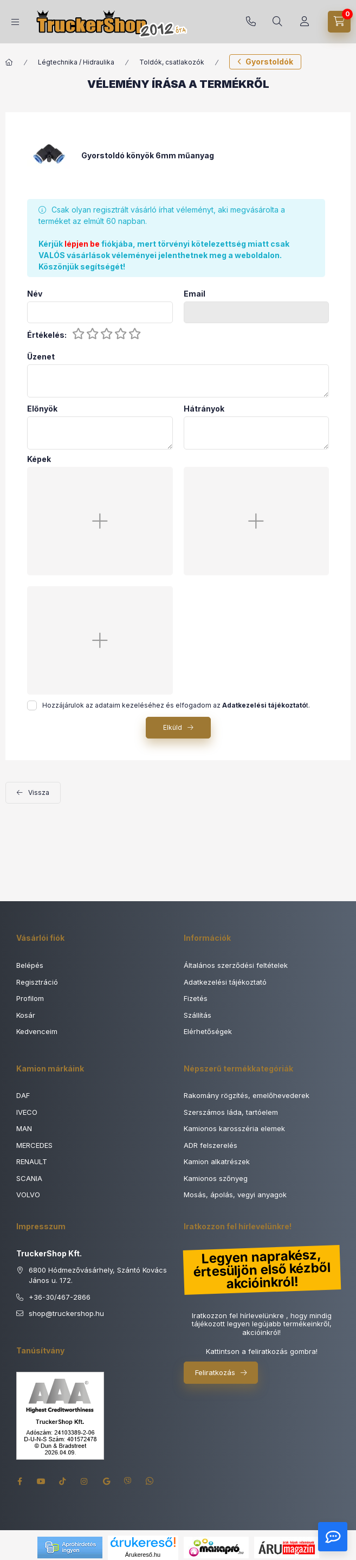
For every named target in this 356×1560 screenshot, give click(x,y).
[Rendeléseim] (304, 22)
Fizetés (196, 998)
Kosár (25, 1015)
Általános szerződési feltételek (236, 965)
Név (34, 294)
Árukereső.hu (142, 1554)
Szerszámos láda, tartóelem (231, 1112)
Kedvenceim (36, 1031)
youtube (41, 1481)
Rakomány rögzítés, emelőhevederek (246, 1095)
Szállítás (197, 1015)
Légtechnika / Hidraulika (76, 62)
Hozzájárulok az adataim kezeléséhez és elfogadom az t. (176, 705)
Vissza (38, 792)
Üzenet (41, 356)
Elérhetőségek (208, 1031)
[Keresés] (277, 22)
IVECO (26, 1112)
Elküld (172, 727)
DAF (23, 1095)
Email (194, 294)
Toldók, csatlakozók (171, 62)
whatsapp (149, 1481)
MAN (24, 1128)
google (106, 1481)
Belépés (29, 965)
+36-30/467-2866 (251, 21)
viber (128, 1481)
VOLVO (28, 1194)
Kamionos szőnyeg (216, 1178)
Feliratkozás (215, 1372)
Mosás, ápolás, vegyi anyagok (235, 1194)
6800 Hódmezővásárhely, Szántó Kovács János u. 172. (98, 1275)
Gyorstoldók (269, 61)
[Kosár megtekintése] (339, 22)
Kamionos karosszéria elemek (234, 1128)
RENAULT (31, 1161)
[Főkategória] (9, 62)
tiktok (63, 1481)
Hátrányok (204, 409)
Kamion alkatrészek (217, 1161)
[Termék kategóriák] (15, 22)
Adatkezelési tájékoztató (225, 982)
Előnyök (42, 409)
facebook (19, 1481)
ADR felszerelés (210, 1145)
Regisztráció (37, 982)
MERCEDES (34, 1145)
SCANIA (29, 1178)
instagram (84, 1481)
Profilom (30, 998)
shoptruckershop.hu (66, 1313)
